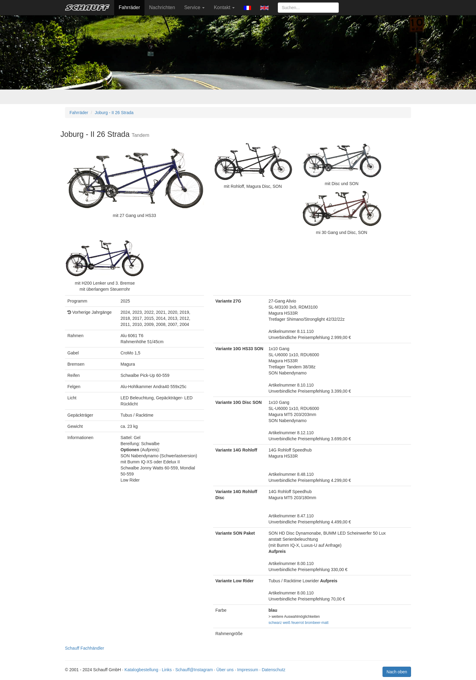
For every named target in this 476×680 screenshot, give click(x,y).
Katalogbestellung (141, 669)
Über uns (225, 669)
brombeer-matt (316, 623)
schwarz (275, 623)
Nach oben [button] (396, 671)
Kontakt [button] (224, 7)
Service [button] (194, 7)
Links (167, 669)
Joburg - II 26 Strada (114, 112)
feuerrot (297, 623)
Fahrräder (129, 7)
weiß (286, 623)
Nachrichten (162, 7)
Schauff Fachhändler (84, 648)
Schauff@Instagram (194, 669)
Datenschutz (273, 669)
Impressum (247, 669)
